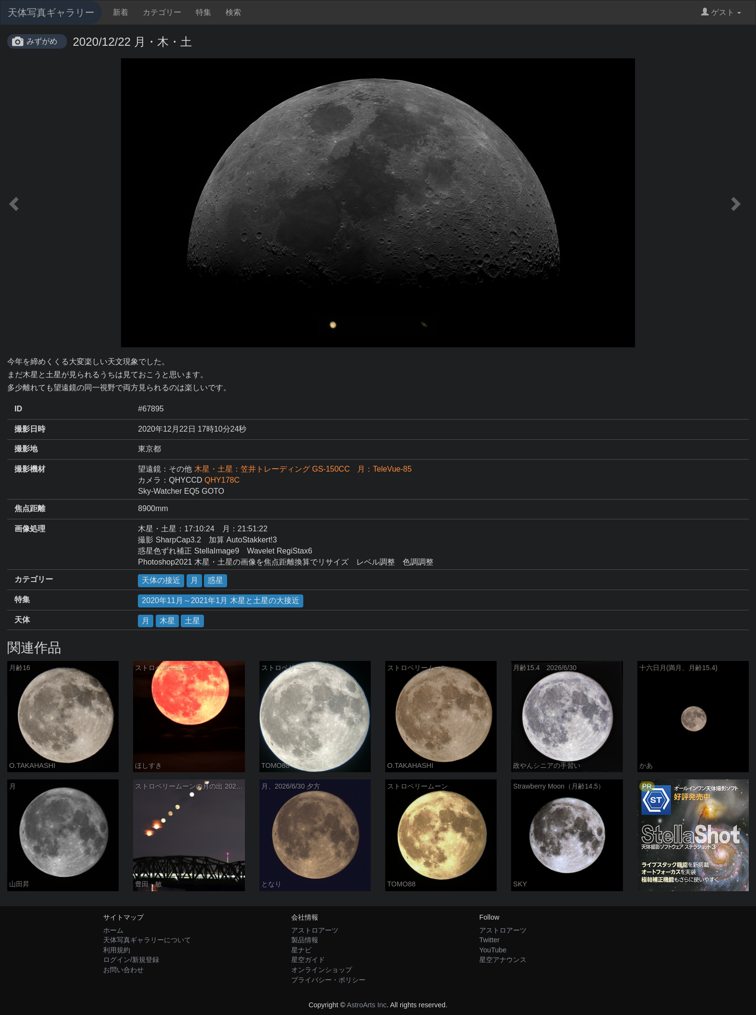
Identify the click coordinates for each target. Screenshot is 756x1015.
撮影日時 (29, 429)
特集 (203, 12)
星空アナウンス (502, 959)
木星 (167, 621)
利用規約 (116, 950)
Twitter (489, 940)
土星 (192, 621)
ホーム (113, 930)
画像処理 (29, 529)
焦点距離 (29, 508)
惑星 (215, 580)
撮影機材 (29, 469)
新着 (120, 12)
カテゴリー (162, 12)
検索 (233, 12)
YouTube (493, 950)
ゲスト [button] (721, 12)
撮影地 (26, 449)
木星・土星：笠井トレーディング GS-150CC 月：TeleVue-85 (303, 469)
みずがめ (42, 41)
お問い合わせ (123, 970)
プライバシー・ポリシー (328, 980)
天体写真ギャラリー (51, 12)
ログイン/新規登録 (131, 959)
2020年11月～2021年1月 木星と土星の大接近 (220, 600)
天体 (22, 620)
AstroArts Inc (366, 1005)
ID (18, 409)
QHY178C (222, 480)
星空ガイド (308, 959)
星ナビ (301, 950)
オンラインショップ (321, 970)
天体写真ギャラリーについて (147, 940)
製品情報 (304, 940)
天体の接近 (161, 580)
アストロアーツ (314, 930)
